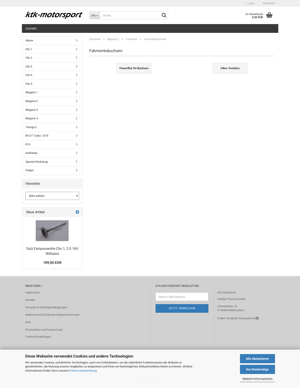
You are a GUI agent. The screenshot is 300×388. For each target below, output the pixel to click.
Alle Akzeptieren (257, 358)
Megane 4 (31, 118)
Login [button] (249, 3)
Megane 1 (31, 92)
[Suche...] (94, 15)
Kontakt (30, 300)
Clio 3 (28, 66)
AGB (28, 322)
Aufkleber (31, 153)
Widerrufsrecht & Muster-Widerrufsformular (52, 314)
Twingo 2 (31, 127)
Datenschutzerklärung (83, 370)
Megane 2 (31, 101)
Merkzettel (268, 3)
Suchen (31, 28)
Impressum (32, 292)
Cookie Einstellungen (38, 336)
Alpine (29, 40)
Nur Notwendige (257, 369)
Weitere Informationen (257, 379)
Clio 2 (28, 57)
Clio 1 (28, 49)
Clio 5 (28, 83)
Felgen (29, 170)
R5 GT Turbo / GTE (36, 135)
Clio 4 (28, 75)
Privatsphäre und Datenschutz (43, 329)
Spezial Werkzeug (36, 161)
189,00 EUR (52, 263)
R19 (27, 144)
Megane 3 (31, 109)
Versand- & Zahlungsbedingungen (46, 307)
